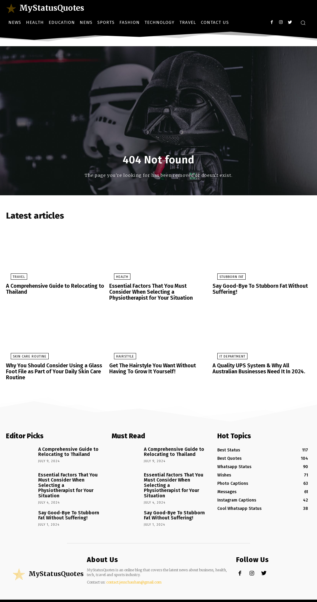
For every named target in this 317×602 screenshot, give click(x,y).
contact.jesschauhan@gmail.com (133, 572)
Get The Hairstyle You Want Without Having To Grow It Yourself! (158, 368)
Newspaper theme (46, 596)
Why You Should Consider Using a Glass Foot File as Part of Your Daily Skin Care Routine (50, 371)
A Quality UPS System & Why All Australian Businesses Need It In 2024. (260, 368)
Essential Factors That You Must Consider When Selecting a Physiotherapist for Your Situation (157, 293)
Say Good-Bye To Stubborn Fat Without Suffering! (256, 290)
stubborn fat (227, 279)
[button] (303, 23)
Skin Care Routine (25, 356)
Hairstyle (120, 356)
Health (117, 279)
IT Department (228, 356)
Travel (14, 279)
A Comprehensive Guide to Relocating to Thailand (52, 290)
